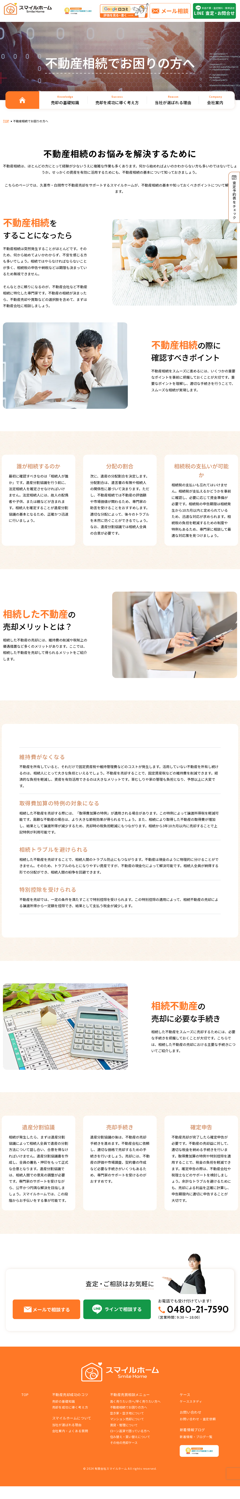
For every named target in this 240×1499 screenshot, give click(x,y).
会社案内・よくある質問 (70, 1430)
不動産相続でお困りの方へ (128, 1407)
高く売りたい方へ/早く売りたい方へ (135, 1401)
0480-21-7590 (198, 1309)
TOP (6, 121)
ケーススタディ (191, 1401)
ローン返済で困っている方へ (130, 1430)
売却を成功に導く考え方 (70, 1407)
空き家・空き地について (127, 1413)
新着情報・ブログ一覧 (196, 1436)
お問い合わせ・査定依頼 (198, 1419)
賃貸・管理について (124, 1425)
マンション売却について (127, 1419)
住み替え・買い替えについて (130, 1436)
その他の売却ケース (124, 1442)
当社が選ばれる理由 (67, 1424)
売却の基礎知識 (63, 1401)
